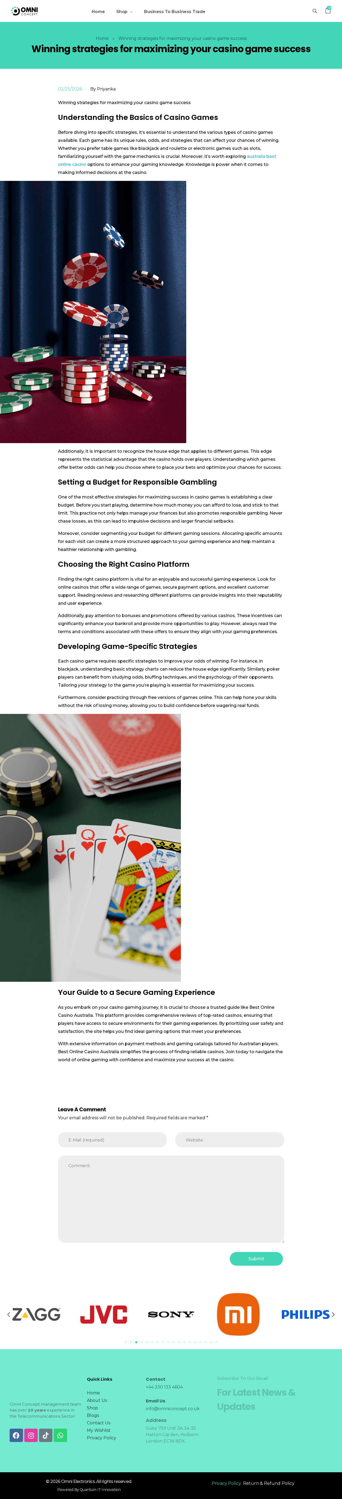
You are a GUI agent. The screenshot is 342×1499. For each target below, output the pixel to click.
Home (102, 38)
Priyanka (106, 89)
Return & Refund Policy (268, 1483)
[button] (8, 1314)
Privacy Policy (226, 1483)
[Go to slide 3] (136, 1342)
